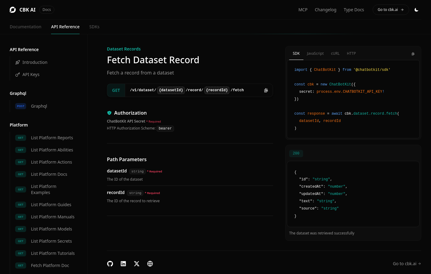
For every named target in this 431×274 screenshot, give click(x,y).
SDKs (94, 26)
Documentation (25, 26)
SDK (296, 53)
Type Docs (354, 9)
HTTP (351, 53)
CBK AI (32, 10)
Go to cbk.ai (391, 9)
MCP (302, 9)
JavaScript (315, 53)
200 (296, 153)
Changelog (325, 9)
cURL (335, 53)
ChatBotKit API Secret (126, 121)
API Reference (65, 26)
